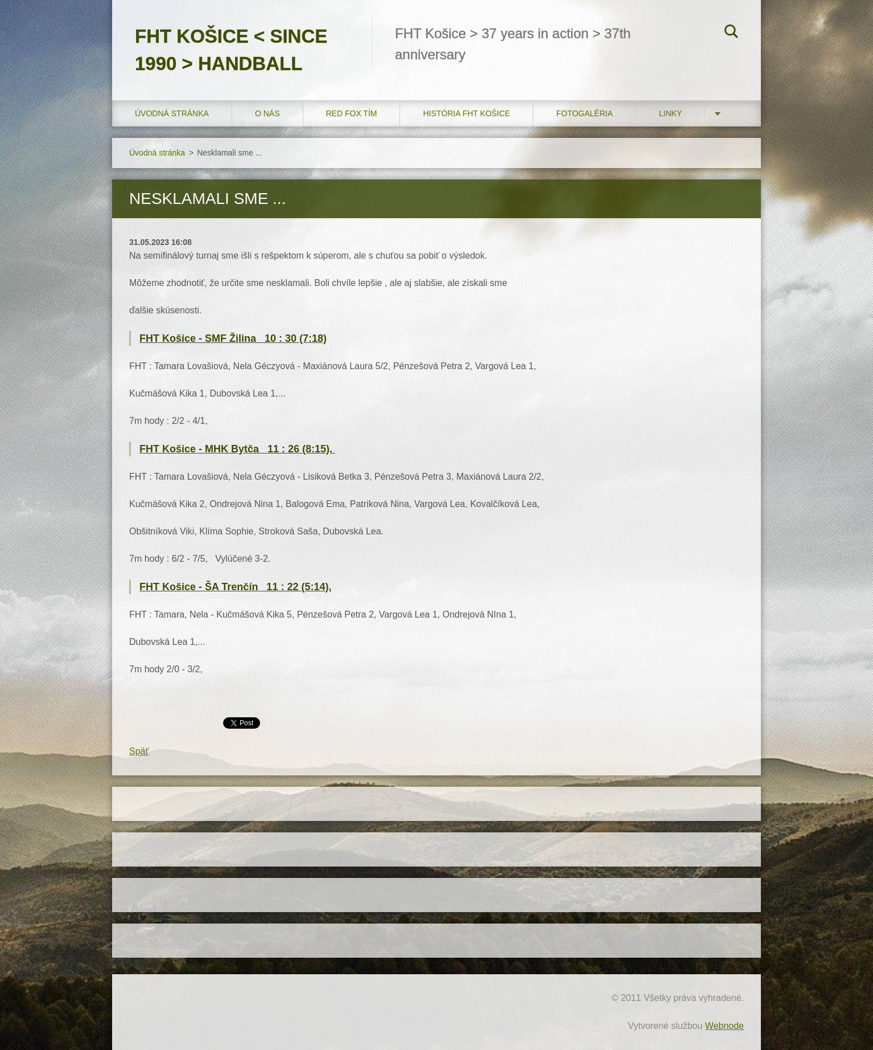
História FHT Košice (466, 113)
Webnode (724, 1026)
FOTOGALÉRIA (584, 113)
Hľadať (731, 33)
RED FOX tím (351, 113)
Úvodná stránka (172, 113)
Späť (139, 751)
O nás (267, 113)
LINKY (670, 113)
